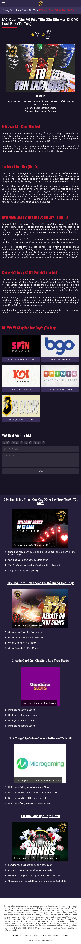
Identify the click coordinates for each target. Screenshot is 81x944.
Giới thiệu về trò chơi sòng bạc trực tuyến (28, 560)
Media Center (53, 935)
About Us (17, 935)
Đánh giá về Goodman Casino (22, 715)
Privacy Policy (40, 935)
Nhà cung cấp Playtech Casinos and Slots (28, 787)
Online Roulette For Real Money (23, 648)
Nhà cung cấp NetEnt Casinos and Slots (27, 798)
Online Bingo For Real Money (22, 643)
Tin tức (32, 10)
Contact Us (27, 935)
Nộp (40, 471)
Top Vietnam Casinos (45, 111)
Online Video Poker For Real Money (25, 632)
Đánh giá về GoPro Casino (21, 720)
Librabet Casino (48, 108)
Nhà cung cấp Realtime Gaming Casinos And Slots (32, 792)
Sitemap (64, 935)
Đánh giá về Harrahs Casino (21, 725)
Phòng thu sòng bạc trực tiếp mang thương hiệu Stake (34, 875)
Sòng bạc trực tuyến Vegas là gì (23, 570)
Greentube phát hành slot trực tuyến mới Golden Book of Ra (37, 881)
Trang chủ (21, 10)
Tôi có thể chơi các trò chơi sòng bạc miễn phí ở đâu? (34, 565)
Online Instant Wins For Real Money (25, 637)
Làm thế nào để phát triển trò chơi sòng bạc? (30, 865)
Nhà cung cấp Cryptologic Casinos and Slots (30, 803)
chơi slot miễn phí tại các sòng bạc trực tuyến (30, 870)
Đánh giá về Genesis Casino (21, 709)
